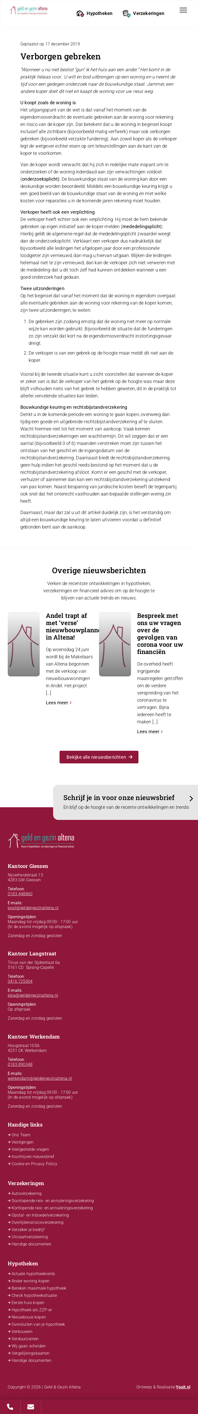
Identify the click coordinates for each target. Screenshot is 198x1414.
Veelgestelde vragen (30, 1149)
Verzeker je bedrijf (28, 1229)
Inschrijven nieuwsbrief (33, 1156)
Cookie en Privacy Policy (34, 1163)
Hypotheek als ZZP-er (32, 1309)
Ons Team (21, 1134)
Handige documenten (32, 1244)
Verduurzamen (25, 1338)
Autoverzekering (27, 1193)
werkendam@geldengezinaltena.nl (40, 1078)
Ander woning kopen (31, 1281)
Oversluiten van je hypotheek (38, 1324)
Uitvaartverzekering (30, 1236)
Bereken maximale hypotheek (39, 1288)
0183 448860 (20, 893)
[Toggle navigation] (183, 10)
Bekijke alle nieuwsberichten (100, 757)
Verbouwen (22, 1331)
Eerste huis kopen (28, 1302)
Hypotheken (94, 14)
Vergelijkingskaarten (31, 1353)
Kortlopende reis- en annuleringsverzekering (52, 1207)
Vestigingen (23, 1142)
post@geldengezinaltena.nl (33, 907)
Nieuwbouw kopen (29, 1317)
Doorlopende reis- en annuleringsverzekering (53, 1200)
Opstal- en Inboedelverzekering (40, 1215)
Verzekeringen (143, 14)
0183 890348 (20, 1064)
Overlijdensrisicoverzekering (38, 1222)
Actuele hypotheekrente (33, 1273)
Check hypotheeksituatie (34, 1295)
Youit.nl (183, 1387)
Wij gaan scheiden (29, 1346)
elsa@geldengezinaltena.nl (33, 995)
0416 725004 (20, 981)
